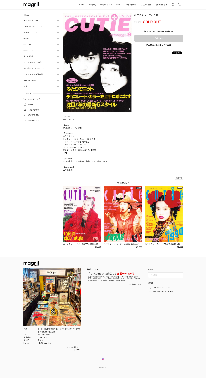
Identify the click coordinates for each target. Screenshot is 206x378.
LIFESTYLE (28, 50)
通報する (179, 178)
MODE (26, 38)
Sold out (159, 38)
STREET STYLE (30, 32)
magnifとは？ (106, 5)
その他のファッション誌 (34, 68)
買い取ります (162, 5)
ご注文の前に (146, 5)
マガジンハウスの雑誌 (33, 62)
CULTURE (28, 44)
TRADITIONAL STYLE (33, 26)
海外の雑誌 (28, 56)
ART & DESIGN (30, 80)
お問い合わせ (131, 5)
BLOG (118, 5)
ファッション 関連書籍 (33, 74)
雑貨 (25, 86)
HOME (81, 5)
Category (92, 5)
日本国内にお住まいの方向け (158, 45)
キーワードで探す (31, 20)
